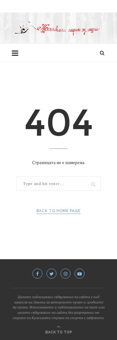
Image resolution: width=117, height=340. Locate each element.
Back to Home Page (58, 211)
